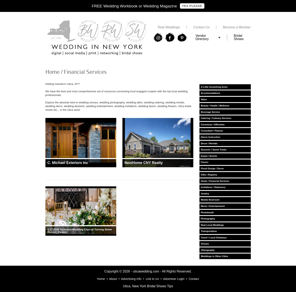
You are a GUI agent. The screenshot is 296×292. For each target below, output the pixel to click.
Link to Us (152, 278)
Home (101, 278)
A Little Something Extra (214, 87)
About (113, 278)
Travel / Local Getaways (214, 237)
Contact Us (201, 27)
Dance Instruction (210, 137)
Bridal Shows (239, 37)
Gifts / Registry (209, 174)
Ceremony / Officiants (213, 124)
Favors (204, 162)
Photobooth (207, 212)
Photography (208, 218)
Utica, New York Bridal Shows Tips (148, 286)
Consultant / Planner (212, 130)
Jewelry (205, 193)
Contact (194, 278)
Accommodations (210, 93)
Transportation (209, 231)
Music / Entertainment (213, 206)
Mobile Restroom (210, 200)
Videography (208, 250)
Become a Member (237, 27)
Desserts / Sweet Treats (214, 149)
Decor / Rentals (209, 143)
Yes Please (192, 6)
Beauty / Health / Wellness (215, 105)
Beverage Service (210, 112)
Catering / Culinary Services (216, 118)
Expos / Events (209, 156)
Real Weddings (169, 27)
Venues (205, 243)
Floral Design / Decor (212, 168)
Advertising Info (131, 278)
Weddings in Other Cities (214, 256)
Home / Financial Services (215, 181)
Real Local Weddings (212, 225)
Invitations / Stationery (213, 187)
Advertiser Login (173, 278)
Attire (204, 99)
